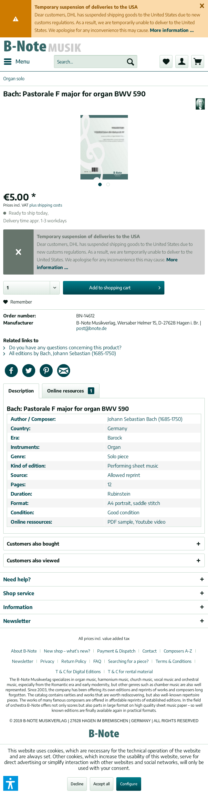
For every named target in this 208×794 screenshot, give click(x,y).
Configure (128, 783)
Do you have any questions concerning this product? (62, 347)
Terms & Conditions (174, 661)
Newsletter (22, 661)
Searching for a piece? (128, 661)
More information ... (172, 30)
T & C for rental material (130, 671)
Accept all (101, 783)
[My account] (181, 61)
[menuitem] (16, 61)
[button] (10, 783)
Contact (149, 651)
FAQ (97, 661)
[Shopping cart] (197, 61)
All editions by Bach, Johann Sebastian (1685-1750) (59, 353)
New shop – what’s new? (67, 651)
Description (21, 390)
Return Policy (73, 661)
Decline (77, 783)
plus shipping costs (45, 205)
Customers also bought (33, 544)
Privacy (47, 661)
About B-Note (24, 651)
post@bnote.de (91, 328)
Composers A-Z (178, 651)
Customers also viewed (33, 560)
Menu (17, 60)
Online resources (70, 390)
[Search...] (95, 61)
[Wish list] (166, 61)
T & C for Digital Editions (78, 671)
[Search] (130, 61)
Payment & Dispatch (116, 651)
